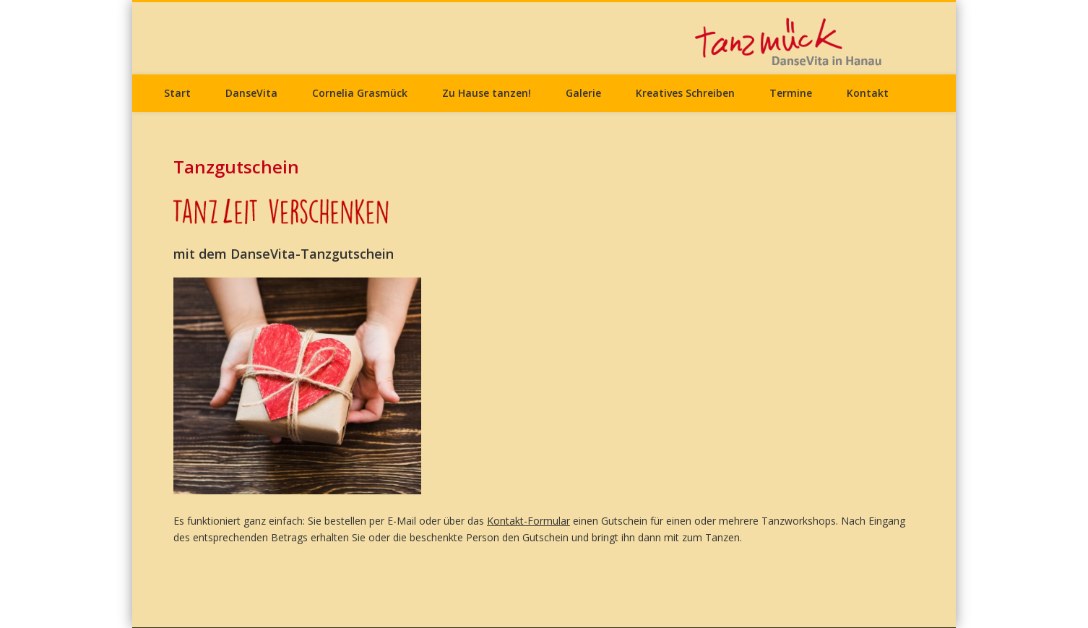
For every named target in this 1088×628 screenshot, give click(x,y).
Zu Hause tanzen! (486, 93)
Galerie (583, 93)
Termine (790, 93)
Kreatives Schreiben (685, 93)
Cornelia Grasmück (359, 93)
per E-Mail (392, 521)
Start (177, 93)
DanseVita (251, 93)
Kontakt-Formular (528, 521)
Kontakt (868, 93)
